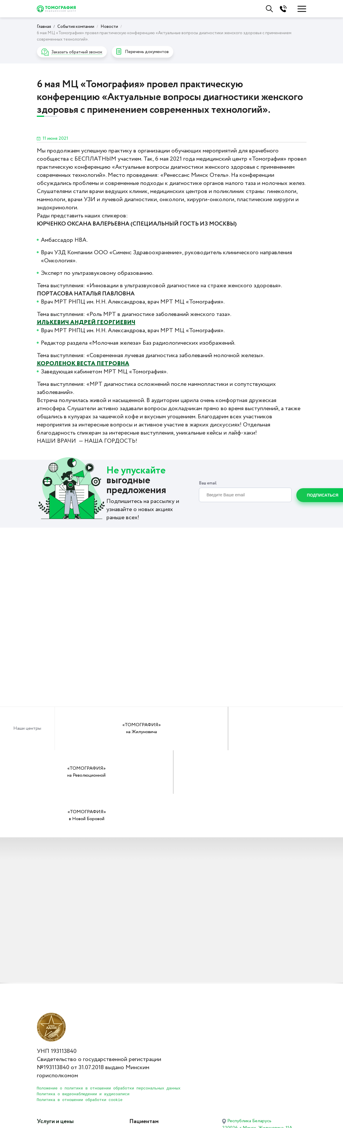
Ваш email (208, 484)
